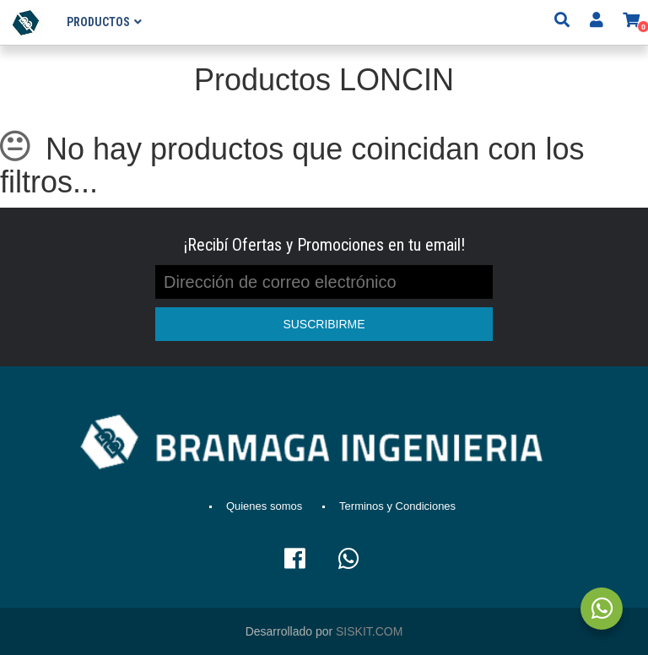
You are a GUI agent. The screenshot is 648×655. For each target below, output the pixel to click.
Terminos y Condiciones (397, 506)
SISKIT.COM (369, 631)
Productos (98, 22)
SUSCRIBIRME (323, 324)
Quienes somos (264, 506)
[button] (631, 22)
